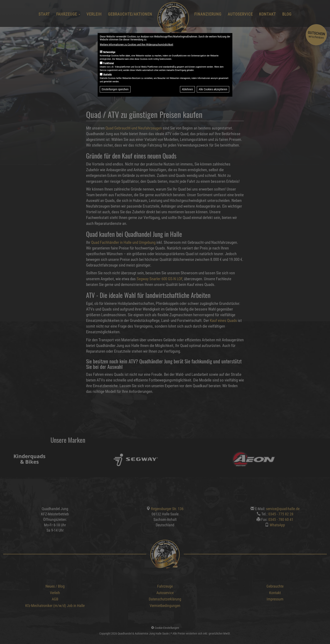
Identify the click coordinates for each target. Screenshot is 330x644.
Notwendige (109, 62)
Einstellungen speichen (115, 99)
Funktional (108, 73)
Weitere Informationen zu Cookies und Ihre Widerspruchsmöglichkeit (136, 54)
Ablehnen (187, 99)
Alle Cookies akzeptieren (213, 99)
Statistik (107, 84)
